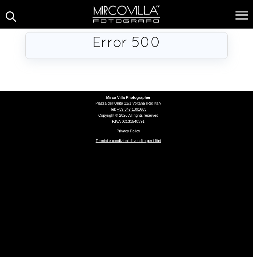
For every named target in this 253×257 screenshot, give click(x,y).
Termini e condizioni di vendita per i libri (128, 140)
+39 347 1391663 (132, 109)
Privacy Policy (128, 131)
